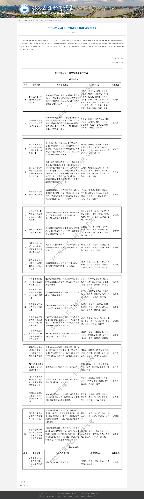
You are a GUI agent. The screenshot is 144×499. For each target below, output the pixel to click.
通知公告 (27, 21)
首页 (20, 21)
